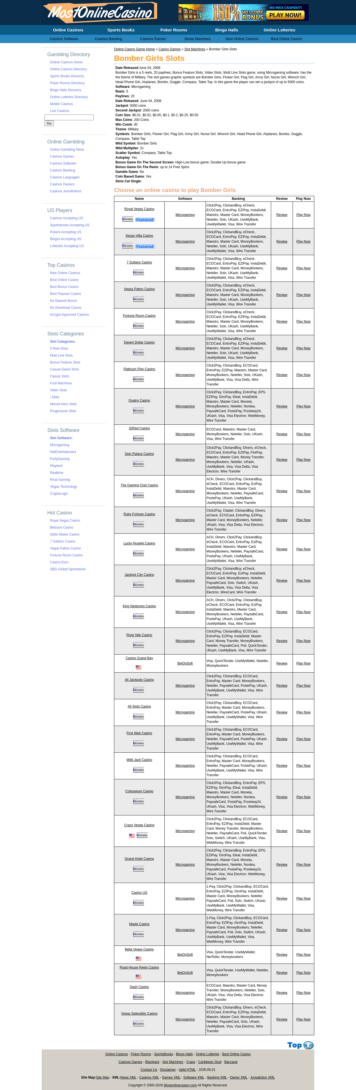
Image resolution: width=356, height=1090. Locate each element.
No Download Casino (65, 308)
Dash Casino (139, 987)
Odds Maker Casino (65, 534)
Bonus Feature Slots (65, 362)
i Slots (54, 397)
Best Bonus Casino (64, 287)
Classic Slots (59, 376)
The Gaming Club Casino (139, 485)
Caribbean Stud (209, 1062)
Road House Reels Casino (139, 967)
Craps (190, 1062)
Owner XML (239, 1077)
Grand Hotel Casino (139, 859)
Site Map (102, 1077)
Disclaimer (168, 1070)
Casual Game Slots (64, 369)
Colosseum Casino (139, 791)
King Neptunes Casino (139, 606)
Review (281, 215)
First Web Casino (139, 733)
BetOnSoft (185, 663)
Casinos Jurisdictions (65, 191)
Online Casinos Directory (68, 69)
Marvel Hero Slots (63, 404)
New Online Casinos (65, 273)
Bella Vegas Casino (139, 949)
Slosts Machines (197, 39)
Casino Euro (59, 562)
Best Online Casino (64, 280)
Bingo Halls (184, 1054)
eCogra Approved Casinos (69, 315)
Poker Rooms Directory (67, 83)
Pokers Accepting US (65, 232)
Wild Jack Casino (139, 760)
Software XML (193, 1077)
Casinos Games (62, 156)
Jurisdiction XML (262, 1077)
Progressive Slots (63, 411)
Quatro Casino (139, 400)
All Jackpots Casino (139, 680)
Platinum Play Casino (139, 369)
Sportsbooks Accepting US (70, 225)
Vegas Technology (63, 487)
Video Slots (58, 390)
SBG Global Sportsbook (67, 569)
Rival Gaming (60, 480)
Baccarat (230, 1062)
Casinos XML (149, 1077)
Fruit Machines (61, 383)
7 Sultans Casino (139, 262)
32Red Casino (139, 428)
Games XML (171, 1077)
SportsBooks (163, 1054)
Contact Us (149, 1070)
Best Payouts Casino (65, 294)
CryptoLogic (59, 494)
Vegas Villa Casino (139, 236)
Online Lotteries (207, 1054)
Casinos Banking (62, 170)
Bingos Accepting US (65, 239)
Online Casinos (116, 1054)
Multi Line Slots (61, 355)
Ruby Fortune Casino (139, 514)
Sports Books (121, 30)
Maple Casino (139, 924)
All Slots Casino (139, 706)
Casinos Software (63, 163)
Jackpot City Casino (139, 575)
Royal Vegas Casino (139, 209)
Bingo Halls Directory (65, 90)
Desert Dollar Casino (139, 342)
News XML (128, 1077)
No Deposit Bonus (63, 301)
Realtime (56, 473)
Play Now (303, 215)
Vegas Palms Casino (139, 289)
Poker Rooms (141, 1054)
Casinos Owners (62, 184)
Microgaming (185, 215)
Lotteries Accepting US (67, 246)
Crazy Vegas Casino (139, 825)
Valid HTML (187, 1070)
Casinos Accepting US (66, 218)
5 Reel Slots (59, 348)
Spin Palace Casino (139, 454)
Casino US (139, 893)
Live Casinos (59, 111)
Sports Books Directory (67, 76)
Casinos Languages (65, 177)
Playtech (56, 466)
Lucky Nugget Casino (139, 543)
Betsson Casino (61, 527)
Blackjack (152, 1062)
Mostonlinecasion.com (180, 1085)
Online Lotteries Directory (69, 97)
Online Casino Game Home (134, 49)
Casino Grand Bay (139, 658)
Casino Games (170, 49)
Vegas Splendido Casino (139, 1014)
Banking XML (217, 1077)
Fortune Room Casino (139, 316)
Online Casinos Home (66, 62)
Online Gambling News (67, 149)
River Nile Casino (139, 635)
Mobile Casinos (61, 104)
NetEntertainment (63, 452)
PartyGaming (60, 459)
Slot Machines (194, 49)
